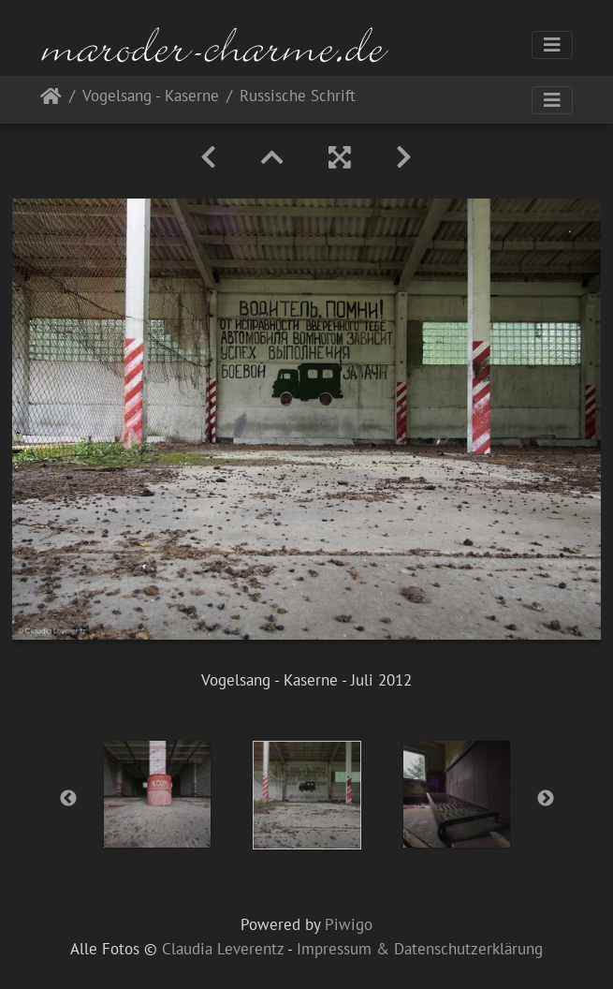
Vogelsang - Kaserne (150, 97)
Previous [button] (68, 799)
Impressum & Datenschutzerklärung (420, 948)
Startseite (51, 99)
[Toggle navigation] (552, 45)
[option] (157, 794)
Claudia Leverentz (223, 948)
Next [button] (545, 799)
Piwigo (348, 924)
